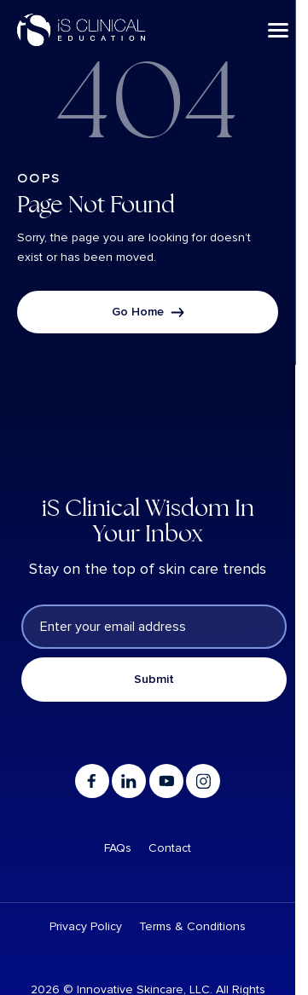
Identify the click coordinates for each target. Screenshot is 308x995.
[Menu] (278, 30)
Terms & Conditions (192, 926)
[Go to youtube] (166, 781)
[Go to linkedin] (129, 781)
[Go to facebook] (92, 781)
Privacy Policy (85, 926)
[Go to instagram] (203, 781)
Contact (169, 848)
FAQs (117, 848)
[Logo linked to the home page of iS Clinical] (81, 29)
